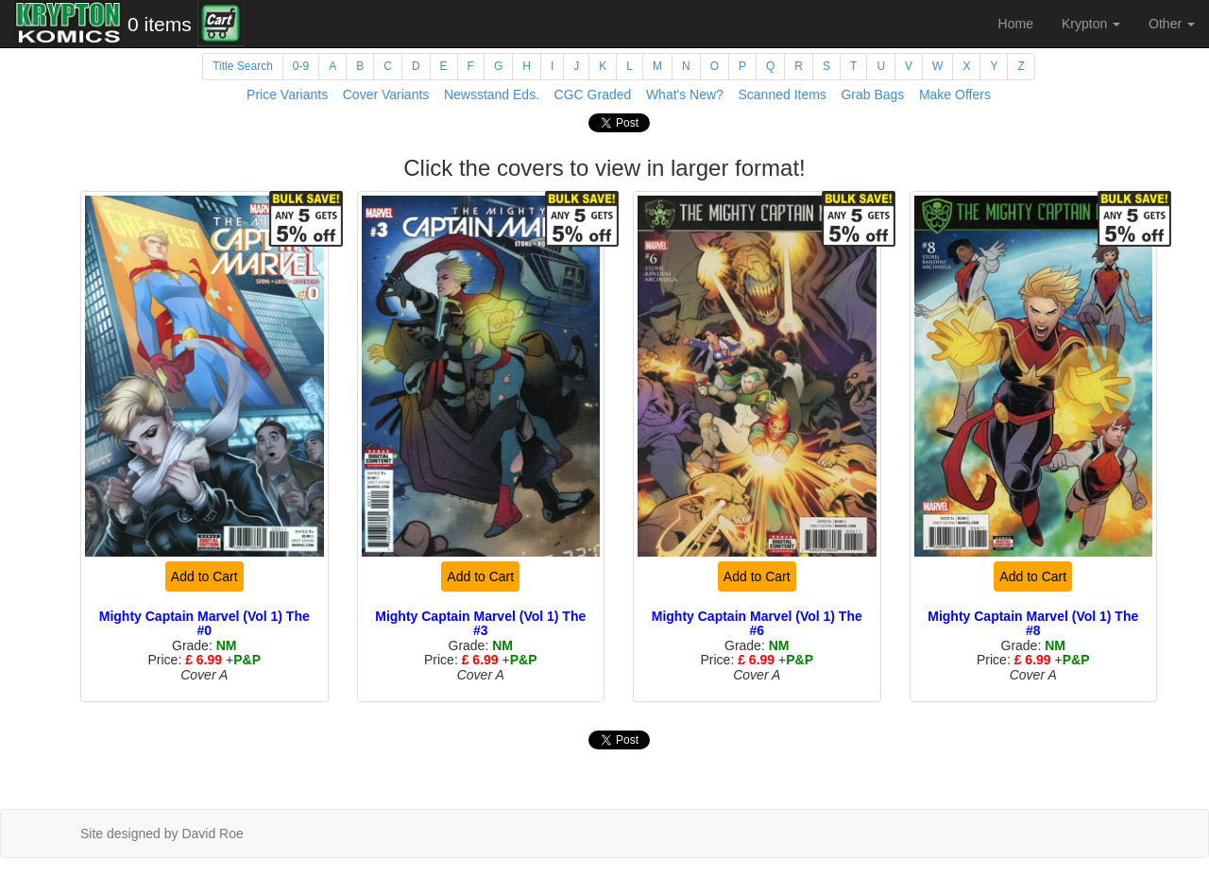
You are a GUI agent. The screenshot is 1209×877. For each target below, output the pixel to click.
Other (1172, 23)
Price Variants (287, 94)
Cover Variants (386, 94)
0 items (160, 24)
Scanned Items (782, 94)
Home (1015, 23)
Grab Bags (872, 94)
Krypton (1091, 23)
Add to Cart (204, 576)
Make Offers (955, 94)
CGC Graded (593, 94)
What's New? (685, 94)
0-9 (301, 66)
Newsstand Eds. (491, 94)
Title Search (243, 66)
